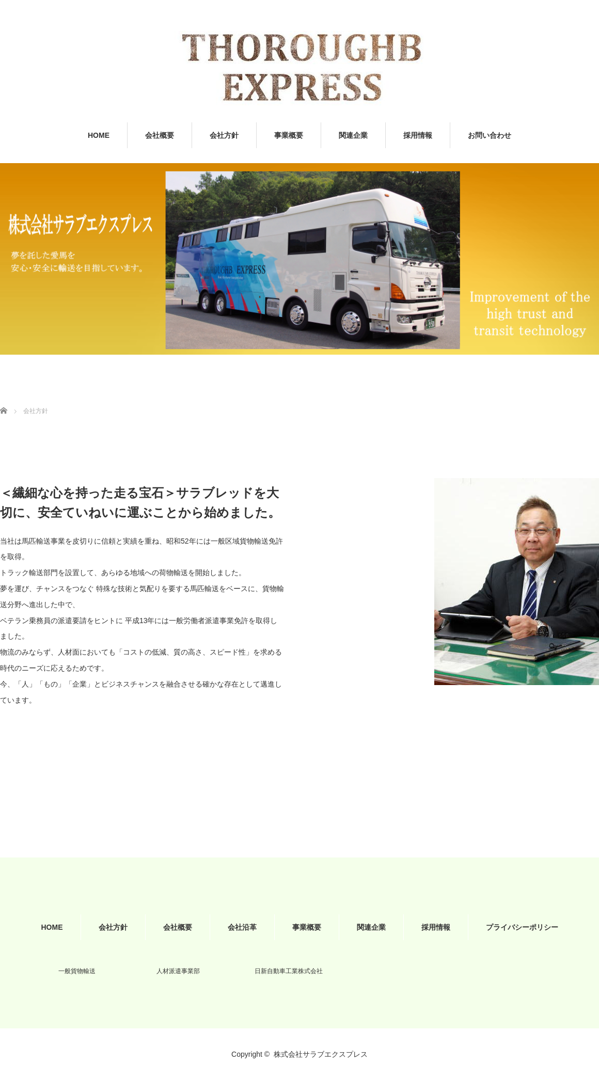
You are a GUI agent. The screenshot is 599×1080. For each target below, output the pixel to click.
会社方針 (224, 135)
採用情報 (417, 135)
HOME (98, 135)
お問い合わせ (489, 135)
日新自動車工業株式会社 (289, 971)
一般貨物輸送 (77, 971)
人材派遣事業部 (178, 971)
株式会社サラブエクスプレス (321, 1054)
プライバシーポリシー (522, 927)
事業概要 (288, 135)
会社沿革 (242, 927)
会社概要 (159, 135)
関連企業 (353, 135)
